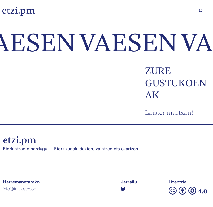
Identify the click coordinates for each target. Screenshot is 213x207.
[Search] (200, 10)
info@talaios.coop (19, 188)
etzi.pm (18, 10)
